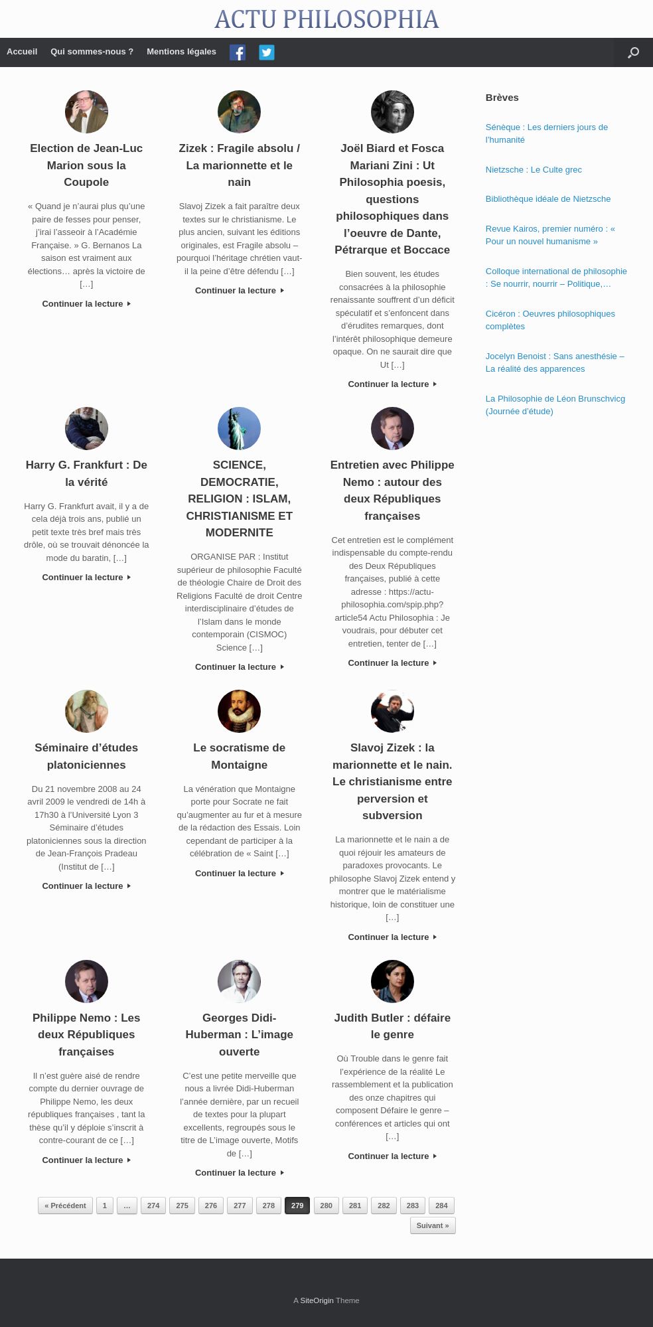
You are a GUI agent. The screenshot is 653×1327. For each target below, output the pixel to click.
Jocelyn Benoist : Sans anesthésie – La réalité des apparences (555, 362)
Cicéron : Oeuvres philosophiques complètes (550, 320)
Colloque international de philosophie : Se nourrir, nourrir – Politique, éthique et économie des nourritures (556, 278)
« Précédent (65, 1206)
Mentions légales (181, 51)
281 (355, 1206)
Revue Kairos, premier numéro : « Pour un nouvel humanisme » (550, 235)
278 (269, 1206)
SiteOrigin (317, 1300)
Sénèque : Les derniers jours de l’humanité (547, 133)
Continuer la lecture (86, 304)
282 (384, 1206)
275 (182, 1206)
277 (240, 1206)
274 (153, 1206)
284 (441, 1206)
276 (211, 1206)
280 (326, 1206)
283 (413, 1206)
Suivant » (433, 1225)
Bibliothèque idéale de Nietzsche (548, 199)
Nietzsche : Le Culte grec (534, 170)
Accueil (22, 51)
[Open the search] (633, 52)
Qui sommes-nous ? (91, 51)
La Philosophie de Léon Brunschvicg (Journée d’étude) (555, 405)
